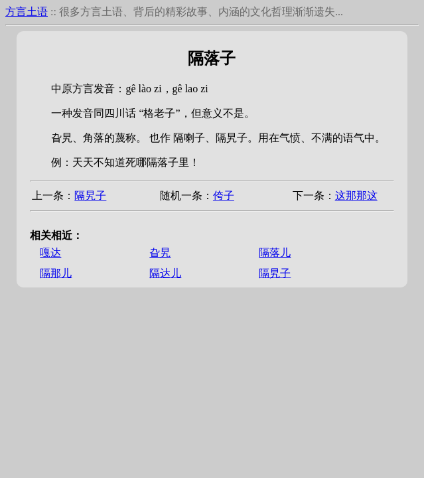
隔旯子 (90, 195)
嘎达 (50, 252)
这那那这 (356, 195)
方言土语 (26, 11)
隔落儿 (275, 252)
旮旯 (160, 252)
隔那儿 (56, 273)
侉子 (223, 195)
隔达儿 (165, 273)
